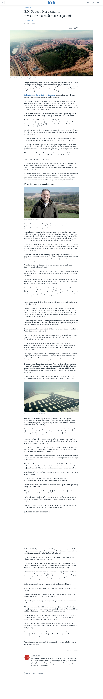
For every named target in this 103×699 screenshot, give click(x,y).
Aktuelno (27, 8)
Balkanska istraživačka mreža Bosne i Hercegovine (39, 95)
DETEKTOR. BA (28, 20)
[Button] (69, 28)
